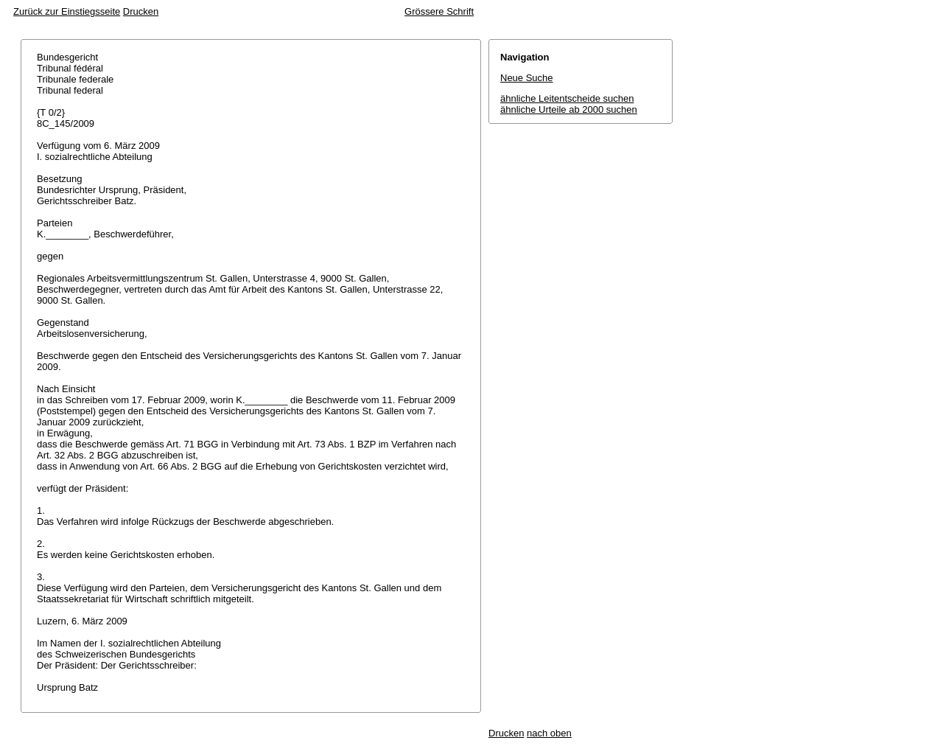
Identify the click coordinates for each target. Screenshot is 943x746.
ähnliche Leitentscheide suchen (567, 98)
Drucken (140, 11)
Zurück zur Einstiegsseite (66, 11)
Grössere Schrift (439, 11)
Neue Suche (526, 77)
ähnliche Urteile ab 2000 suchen (568, 109)
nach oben (549, 733)
